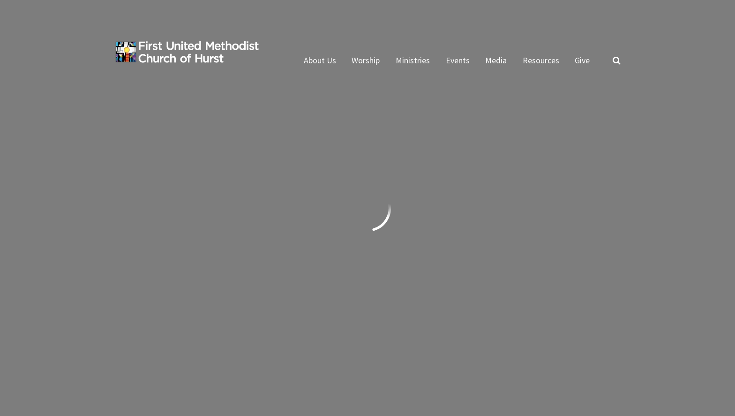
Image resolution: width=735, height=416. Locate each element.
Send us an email (147, 266)
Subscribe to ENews (423, 314)
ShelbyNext (601, 370)
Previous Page (153, 140)
